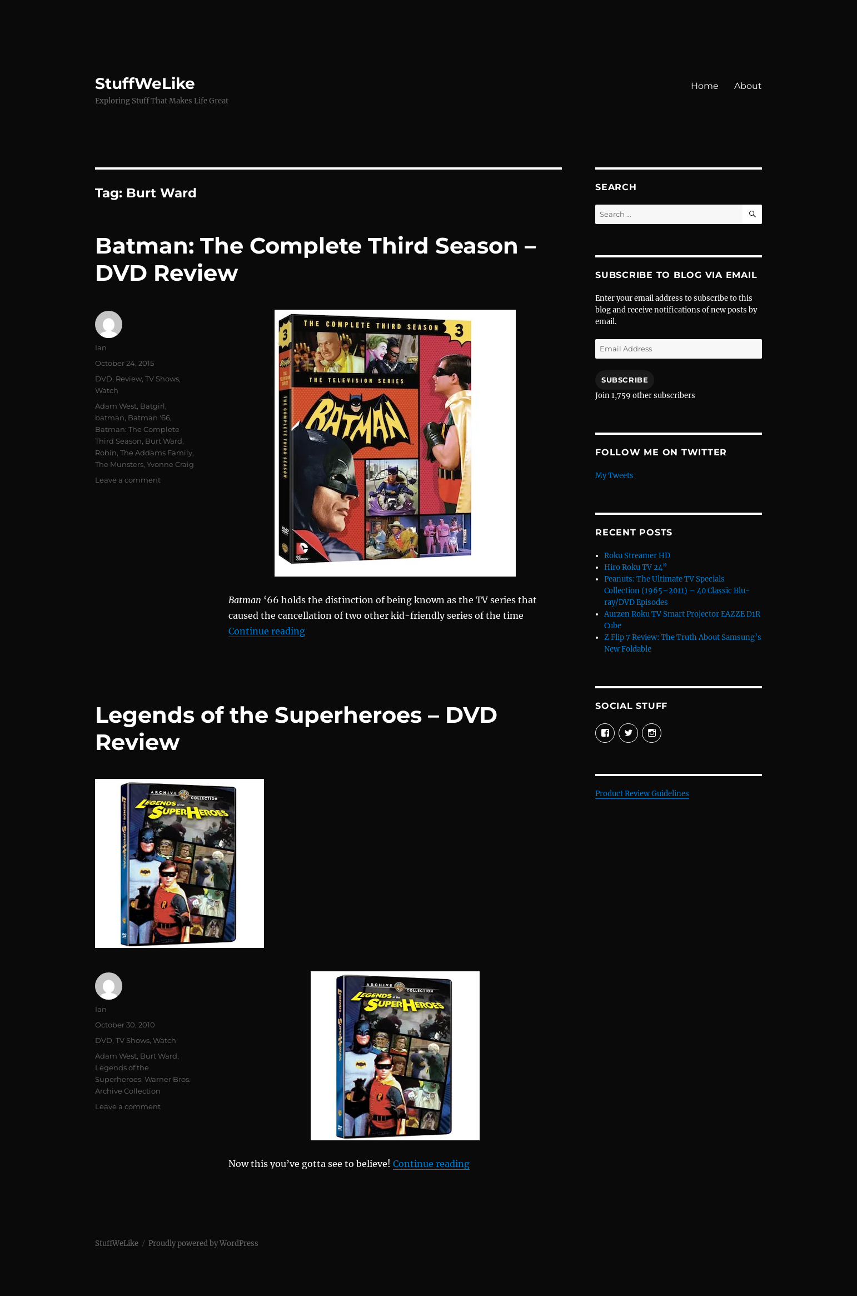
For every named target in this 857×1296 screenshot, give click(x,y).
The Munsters (119, 464)
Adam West (116, 405)
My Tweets (614, 475)
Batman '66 (149, 417)
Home (705, 86)
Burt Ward (163, 440)
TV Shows (162, 378)
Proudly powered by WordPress (203, 1243)
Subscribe (624, 379)
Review (129, 378)
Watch (106, 390)
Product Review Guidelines (642, 793)
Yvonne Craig (170, 464)
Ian (101, 347)
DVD (103, 378)
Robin (106, 452)
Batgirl (152, 405)
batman (109, 417)
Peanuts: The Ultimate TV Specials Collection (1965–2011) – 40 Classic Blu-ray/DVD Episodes (677, 590)
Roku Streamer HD (637, 555)
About (748, 86)
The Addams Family (156, 452)
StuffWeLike (145, 83)
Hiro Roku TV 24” (635, 567)
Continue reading (266, 631)
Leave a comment (128, 479)
